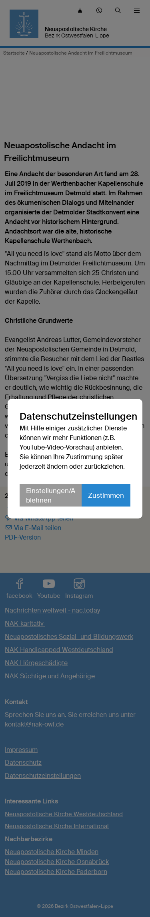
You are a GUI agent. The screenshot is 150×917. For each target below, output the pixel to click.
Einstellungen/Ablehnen (50, 495)
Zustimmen (106, 495)
